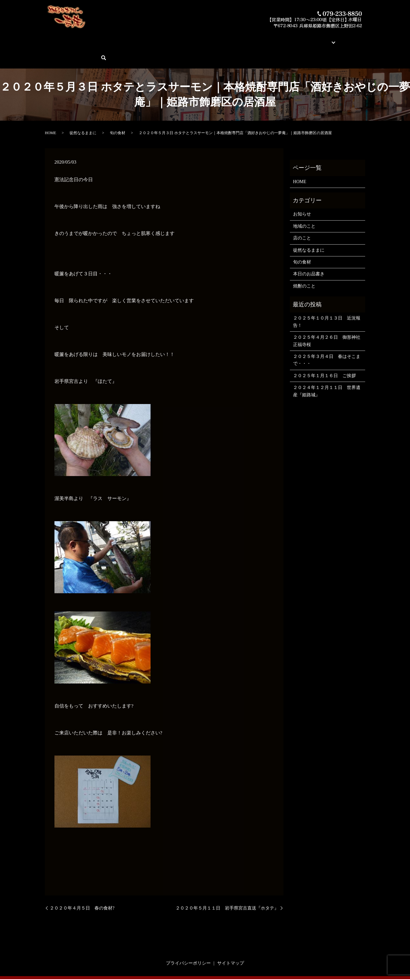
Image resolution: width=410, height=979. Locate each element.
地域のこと (304, 203)
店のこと (302, 216)
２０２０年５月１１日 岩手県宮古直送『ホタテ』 (227, 885)
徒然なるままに (83, 111)
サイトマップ (230, 941)
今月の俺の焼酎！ (188, 38)
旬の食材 (117, 111)
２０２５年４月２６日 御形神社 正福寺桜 (327, 319)
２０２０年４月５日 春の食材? (82, 885)
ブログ (293, 38)
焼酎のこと (304, 263)
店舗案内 (273, 38)
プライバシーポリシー (188, 941)
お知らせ (302, 192)
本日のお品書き (149, 38)
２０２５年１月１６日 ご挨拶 (324, 353)
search (362, 38)
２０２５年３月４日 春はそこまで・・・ (326, 338)
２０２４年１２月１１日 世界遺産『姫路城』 (326, 369)
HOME (55, 38)
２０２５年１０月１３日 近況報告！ (326, 299)
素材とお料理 (223, 38)
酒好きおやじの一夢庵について (98, 38)
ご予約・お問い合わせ (329, 38)
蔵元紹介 (250, 38)
